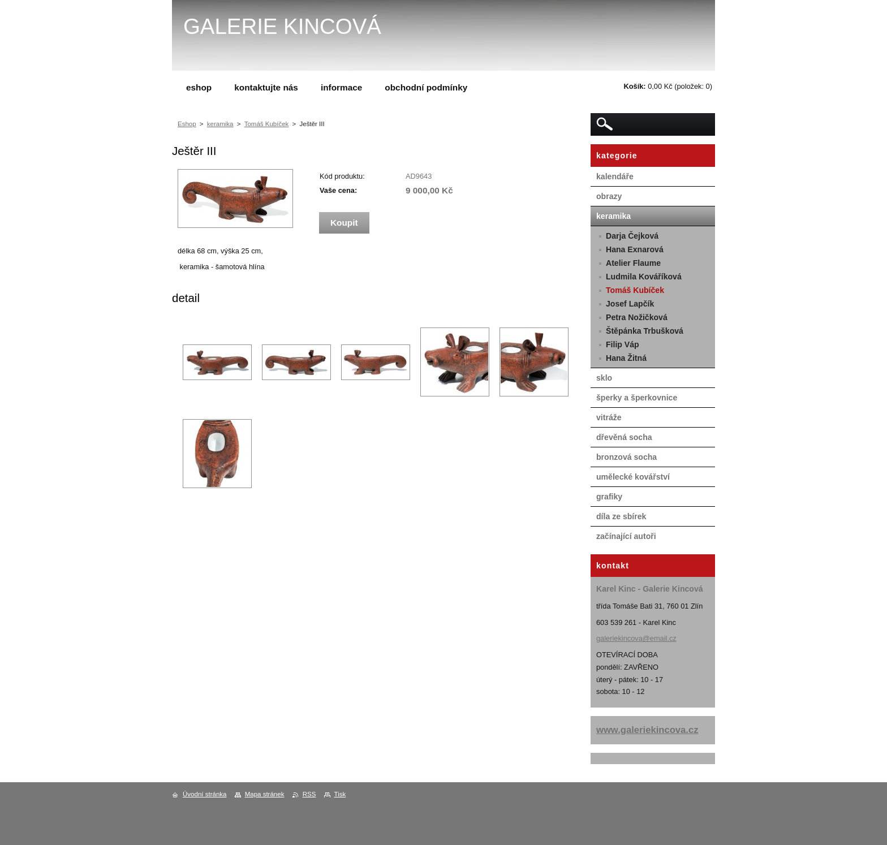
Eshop (187, 123)
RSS (309, 794)
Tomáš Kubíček (266, 123)
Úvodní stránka (204, 794)
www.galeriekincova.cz (647, 730)
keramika (220, 123)
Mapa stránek (265, 794)
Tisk (340, 794)
